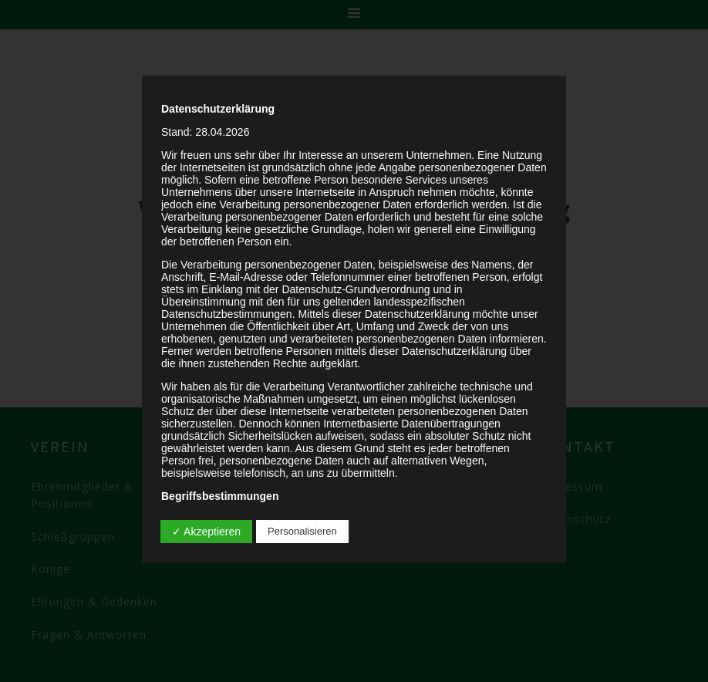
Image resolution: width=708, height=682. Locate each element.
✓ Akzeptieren (206, 531)
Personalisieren (302, 531)
